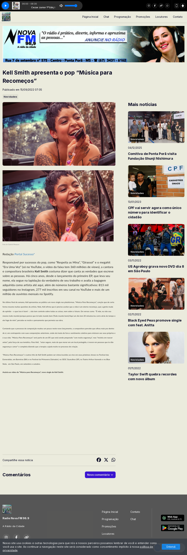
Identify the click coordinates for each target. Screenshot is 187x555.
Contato (178, 16)
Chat (106, 16)
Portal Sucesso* (24, 254)
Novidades (10, 96)
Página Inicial (90, 16)
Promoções (143, 16)
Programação (122, 16)
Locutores (161, 16)
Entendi (171, 546)
